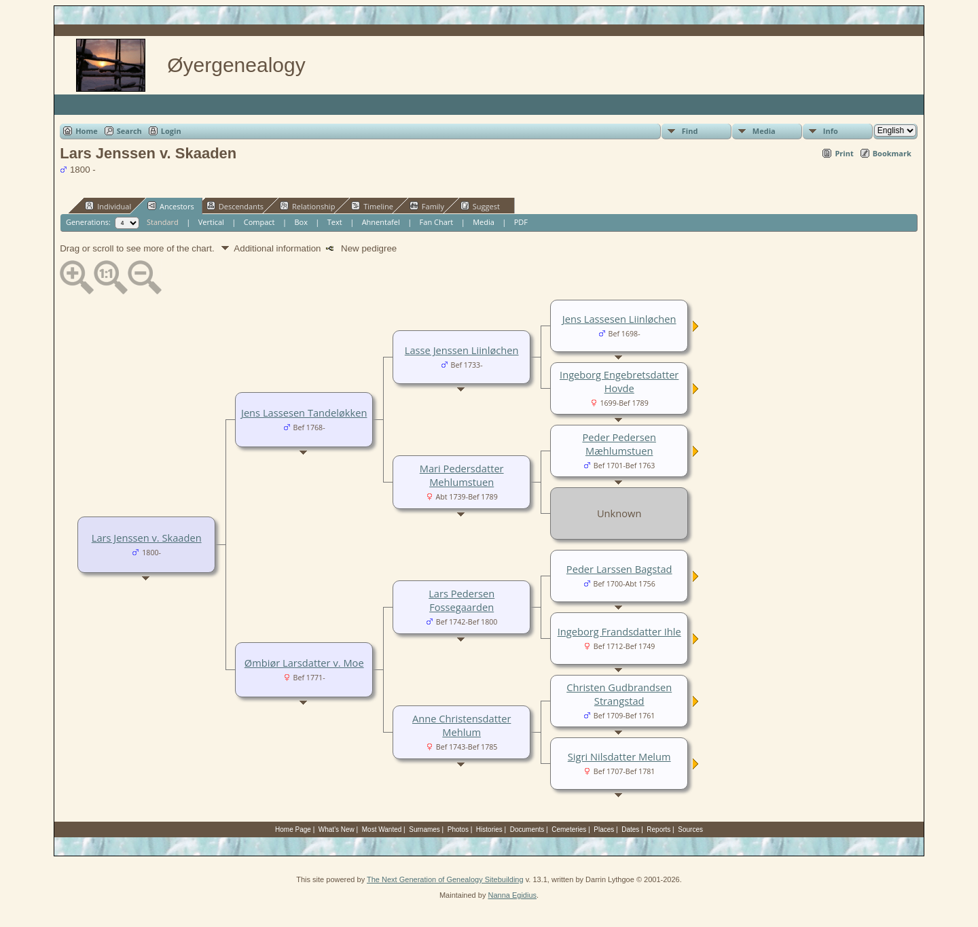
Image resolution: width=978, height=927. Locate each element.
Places (604, 829)
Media (764, 131)
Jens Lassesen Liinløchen (619, 319)
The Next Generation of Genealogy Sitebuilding (445, 879)
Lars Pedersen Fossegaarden (461, 600)
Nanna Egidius (512, 895)
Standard (163, 222)
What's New (337, 829)
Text (334, 222)
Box (300, 222)
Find (690, 131)
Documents (527, 829)
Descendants (235, 205)
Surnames (424, 829)
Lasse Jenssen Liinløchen (462, 350)
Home (86, 131)
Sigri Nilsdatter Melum (619, 756)
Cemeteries (568, 829)
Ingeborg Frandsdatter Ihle (619, 631)
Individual (108, 205)
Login (171, 131)
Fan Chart (437, 222)
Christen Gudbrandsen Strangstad (619, 693)
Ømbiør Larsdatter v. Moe (304, 662)
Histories (489, 829)
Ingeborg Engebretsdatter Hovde (619, 381)
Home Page (293, 829)
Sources (690, 829)
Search (129, 131)
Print (844, 153)
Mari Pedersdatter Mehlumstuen (462, 475)
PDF (521, 222)
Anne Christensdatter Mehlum (461, 725)
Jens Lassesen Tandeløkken (304, 412)
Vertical (211, 222)
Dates (630, 829)
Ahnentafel (381, 222)
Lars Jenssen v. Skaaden (147, 537)
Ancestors (170, 205)
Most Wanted (382, 829)
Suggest (480, 205)
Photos (458, 829)
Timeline (372, 205)
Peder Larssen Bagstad (619, 569)
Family (427, 205)
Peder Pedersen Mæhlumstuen (618, 443)
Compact (259, 222)
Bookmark (892, 153)
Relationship (307, 205)
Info (830, 131)
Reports (658, 829)
